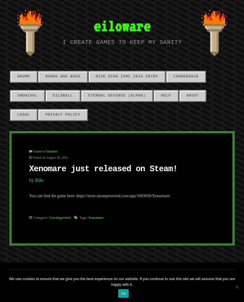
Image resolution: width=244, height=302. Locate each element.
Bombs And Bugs (62, 76)
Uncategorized (60, 217)
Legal (23, 115)
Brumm (23, 76)
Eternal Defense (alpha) (117, 95)
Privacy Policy (62, 115)
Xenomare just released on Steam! (103, 169)
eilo (39, 180)
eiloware (121, 26)
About (192, 95)
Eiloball (63, 95)
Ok (123, 293)
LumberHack (185, 76)
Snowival (27, 95)
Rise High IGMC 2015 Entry (127, 76)
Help (166, 95)
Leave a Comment (45, 151)
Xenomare (96, 217)
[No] (237, 287)
